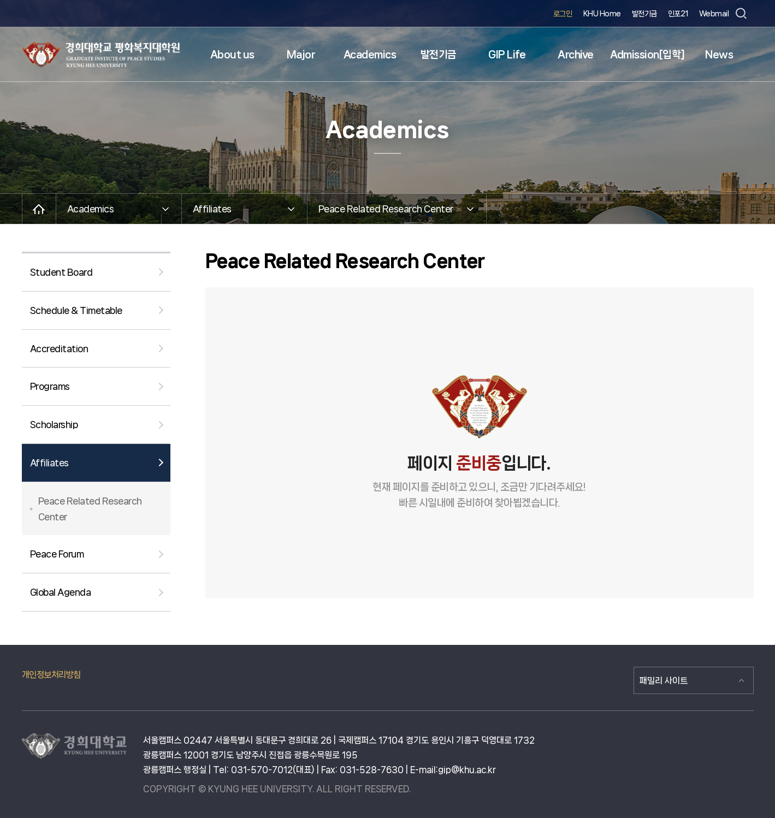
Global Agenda (60, 592)
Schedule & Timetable (76, 310)
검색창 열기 (741, 14)
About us (232, 54)
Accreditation (59, 348)
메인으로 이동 (39, 209)
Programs (50, 386)
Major (301, 54)
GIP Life (506, 54)
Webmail (714, 13)
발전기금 (644, 13)
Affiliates (49, 462)
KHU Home (602, 13)
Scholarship (54, 424)
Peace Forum (57, 554)
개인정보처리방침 (51, 674)
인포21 (678, 13)
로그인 (562, 13)
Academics (370, 54)
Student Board (61, 272)
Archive (576, 54)
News (719, 54)
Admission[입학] (647, 54)
